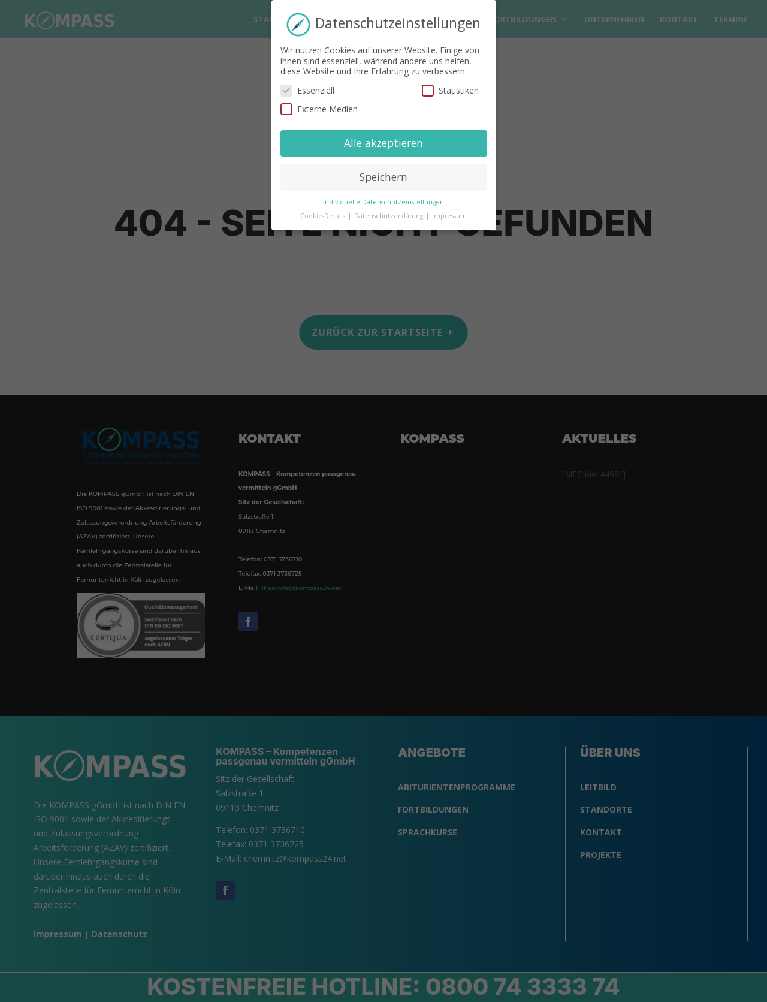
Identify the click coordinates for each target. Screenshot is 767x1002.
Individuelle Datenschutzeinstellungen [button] (383, 196)
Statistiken (450, 84)
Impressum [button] (449, 210)
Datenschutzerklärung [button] (389, 210)
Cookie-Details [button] (323, 210)
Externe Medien (319, 103)
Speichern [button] (383, 171)
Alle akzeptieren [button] (383, 137)
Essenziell (307, 84)
